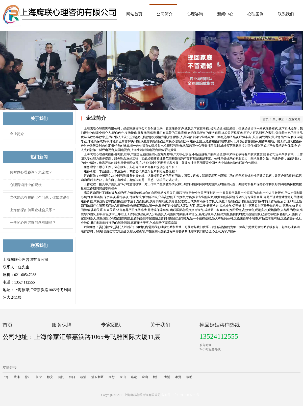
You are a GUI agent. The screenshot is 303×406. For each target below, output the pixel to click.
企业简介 (17, 134)
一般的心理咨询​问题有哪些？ (33, 223)
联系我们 (286, 14)
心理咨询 (195, 14)
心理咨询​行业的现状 (26, 185)
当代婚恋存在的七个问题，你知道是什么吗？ (36, 199)
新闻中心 (225, 14)
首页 (266, 119)
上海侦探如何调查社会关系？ (33, 210)
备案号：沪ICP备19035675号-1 (181, 395)
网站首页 (134, 14)
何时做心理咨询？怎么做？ (31, 172)
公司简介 (165, 14)
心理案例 (255, 14)
